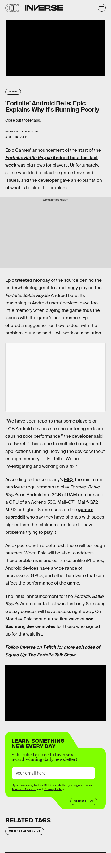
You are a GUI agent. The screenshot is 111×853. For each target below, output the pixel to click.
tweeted (23, 280)
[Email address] (53, 773)
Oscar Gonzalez (26, 131)
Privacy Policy (54, 789)
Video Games (22, 831)
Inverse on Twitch (38, 647)
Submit (81, 801)
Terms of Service (24, 789)
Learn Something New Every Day (38, 742)
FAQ (68, 479)
